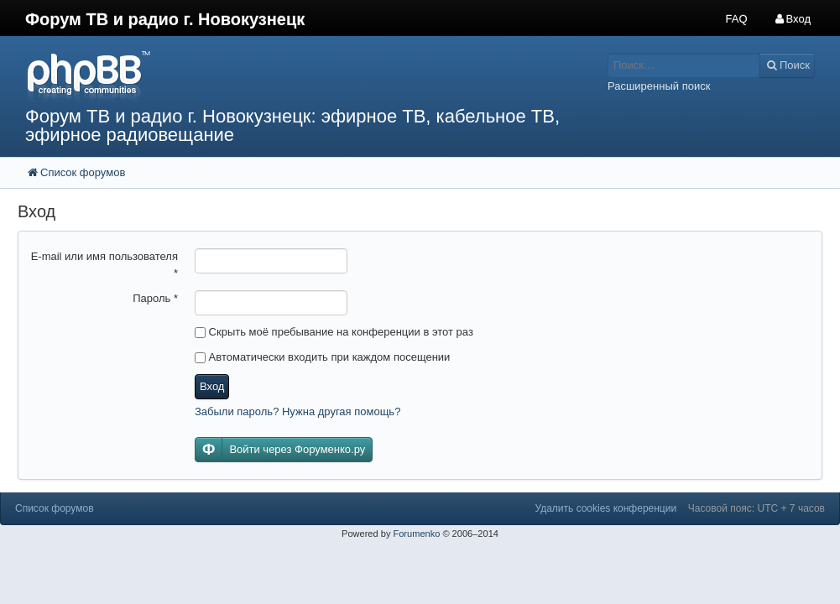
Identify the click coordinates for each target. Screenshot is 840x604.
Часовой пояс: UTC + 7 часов (756, 508)
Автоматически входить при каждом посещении (322, 357)
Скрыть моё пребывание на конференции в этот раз (334, 331)
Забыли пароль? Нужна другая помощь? (297, 411)
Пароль (155, 298)
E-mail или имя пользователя (104, 264)
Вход (212, 386)
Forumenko (416, 533)
